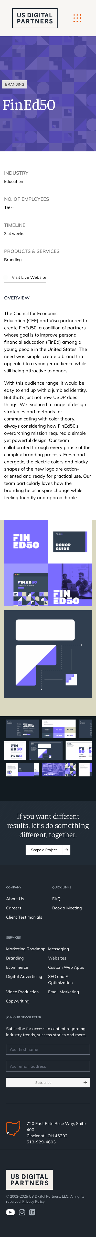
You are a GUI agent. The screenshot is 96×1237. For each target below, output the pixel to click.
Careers (13, 907)
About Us (15, 898)
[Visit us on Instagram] (22, 1212)
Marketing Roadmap (26, 948)
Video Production (22, 991)
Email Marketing (63, 991)
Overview (17, 298)
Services (13, 937)
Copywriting (17, 1001)
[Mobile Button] (77, 18)
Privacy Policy (33, 1201)
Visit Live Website (25, 277)
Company (13, 887)
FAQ (56, 898)
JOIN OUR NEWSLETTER (23, 1017)
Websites (57, 958)
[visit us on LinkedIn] (32, 1212)
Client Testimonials (24, 917)
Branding (15, 958)
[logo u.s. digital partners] (35, 18)
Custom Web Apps (66, 967)
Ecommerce (17, 967)
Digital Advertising (24, 976)
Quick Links (61, 887)
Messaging (58, 948)
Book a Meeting (67, 907)
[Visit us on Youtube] (10, 1212)
